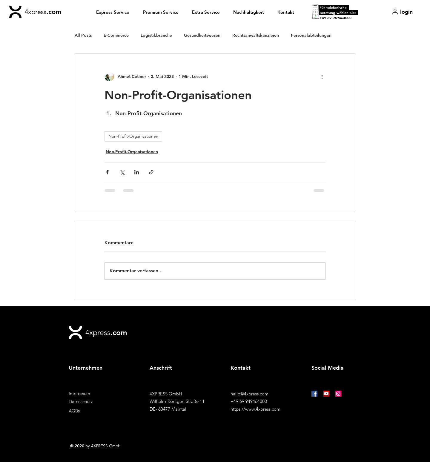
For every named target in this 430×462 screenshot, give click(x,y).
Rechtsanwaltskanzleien (255, 35)
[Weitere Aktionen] (321, 76)
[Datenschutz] (90, 401)
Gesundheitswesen (202, 35)
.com (53, 12)
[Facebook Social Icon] (314, 394)
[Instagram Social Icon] (338, 394)
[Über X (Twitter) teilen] (122, 172)
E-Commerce (116, 35)
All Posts (83, 35)
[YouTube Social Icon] (326, 394)
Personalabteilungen (311, 35)
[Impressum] (90, 393)
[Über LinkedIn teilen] (136, 172)
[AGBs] (90, 411)
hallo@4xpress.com (249, 394)
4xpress (35, 12)
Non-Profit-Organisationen (133, 136)
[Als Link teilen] (151, 172)
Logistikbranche (156, 35)
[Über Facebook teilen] (107, 172)
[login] (402, 12)
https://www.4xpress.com (255, 409)
